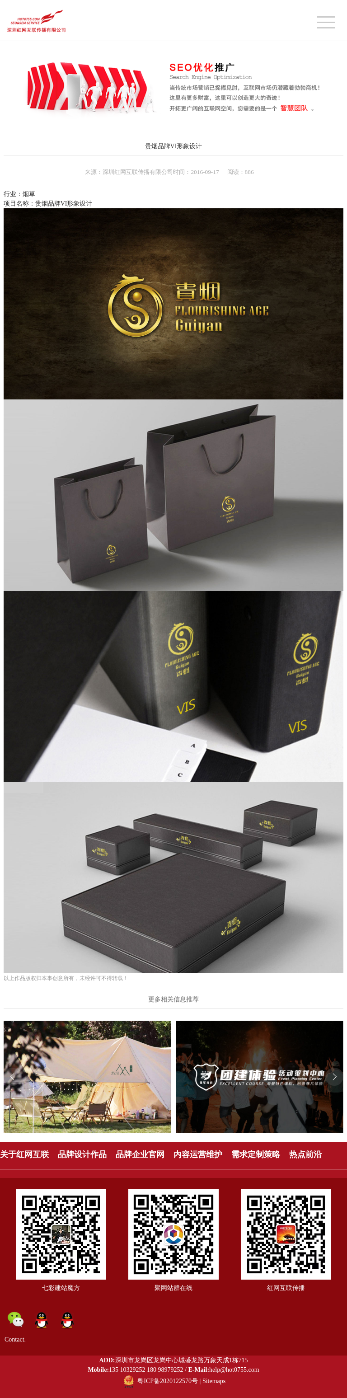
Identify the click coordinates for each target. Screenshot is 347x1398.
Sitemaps (213, 1381)
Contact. (15, 1339)
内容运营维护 (198, 1154)
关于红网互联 (24, 1154)
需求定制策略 (255, 1154)
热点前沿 (305, 1154)
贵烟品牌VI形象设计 (173, 146)
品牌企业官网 (140, 1154)
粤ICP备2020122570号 (167, 1381)
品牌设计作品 (82, 1154)
